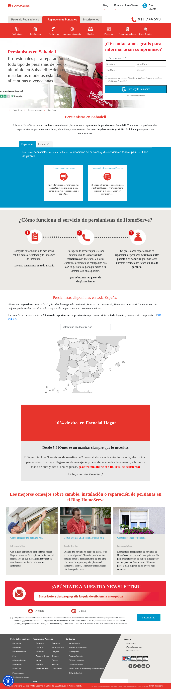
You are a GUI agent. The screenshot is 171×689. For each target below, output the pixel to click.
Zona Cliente (130, 643)
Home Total (16, 669)
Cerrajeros (54, 652)
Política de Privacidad (117, 81)
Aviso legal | (94, 686)
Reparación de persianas (63, 168)
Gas (14, 656)
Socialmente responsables (77, 647)
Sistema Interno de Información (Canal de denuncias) (86, 669)
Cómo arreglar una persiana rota (26, 537)
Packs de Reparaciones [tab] (25, 19)
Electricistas (39, 643)
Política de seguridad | (130, 686)
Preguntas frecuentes (75, 656)
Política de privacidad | (104, 686)
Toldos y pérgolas (57, 647)
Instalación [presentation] (44, 144)
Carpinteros (55, 643)
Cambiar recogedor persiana (131, 537)
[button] (8, 681)
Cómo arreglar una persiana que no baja (84, 537)
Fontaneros (39, 652)
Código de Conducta (74, 673)
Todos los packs (18, 673)
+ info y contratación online (86, 474)
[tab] (27, 144)
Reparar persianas (35, 110)
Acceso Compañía (132, 651)
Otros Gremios (56, 669)
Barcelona (52, 110)
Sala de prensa (73, 652)
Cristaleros (54, 656)
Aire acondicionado (19, 660)
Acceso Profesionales (133, 647)
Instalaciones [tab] (91, 19)
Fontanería (16, 643)
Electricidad (16, 647)
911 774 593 (149, 19)
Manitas (37, 660)
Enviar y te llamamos (136, 89)
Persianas (38, 664)
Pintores (54, 660)
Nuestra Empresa (73, 643)
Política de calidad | (143, 686)
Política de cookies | (117, 686)
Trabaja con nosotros (75, 664)
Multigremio (17, 664)
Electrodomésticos (19, 652)
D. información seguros (20, 677)
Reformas (54, 664)
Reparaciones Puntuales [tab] (62, 19)
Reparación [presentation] (27, 144)
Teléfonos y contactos (75, 660)
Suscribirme (148, 617)
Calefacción (39, 647)
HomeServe (18, 110)
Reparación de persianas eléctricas (107, 168)
